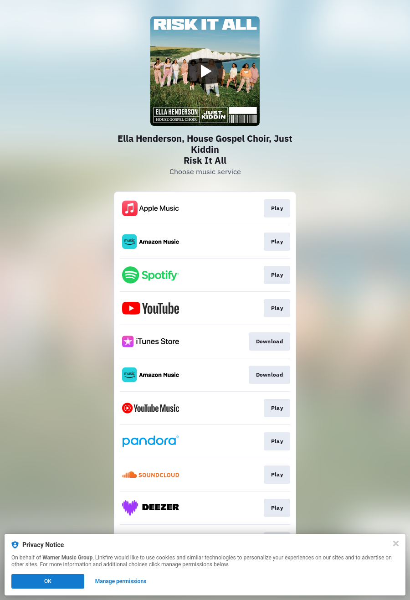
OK (47, 581)
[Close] (396, 543)
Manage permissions (121, 581)
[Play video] (205, 71)
